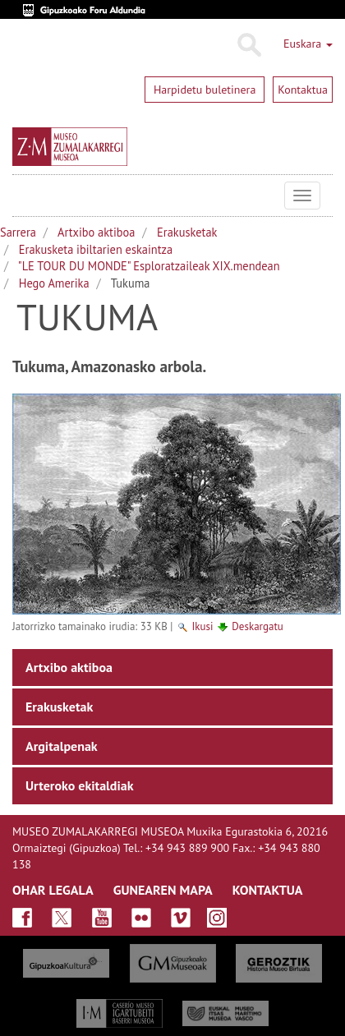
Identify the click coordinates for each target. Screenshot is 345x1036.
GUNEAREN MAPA (163, 890)
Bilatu (248, 45)
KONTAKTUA (267, 890)
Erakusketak (187, 232)
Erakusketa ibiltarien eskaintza (95, 249)
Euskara (308, 43)
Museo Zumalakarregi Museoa (24, 195)
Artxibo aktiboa (96, 232)
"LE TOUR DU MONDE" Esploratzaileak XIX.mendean (149, 266)
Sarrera (18, 232)
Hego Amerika (54, 283)
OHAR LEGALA (53, 890)
